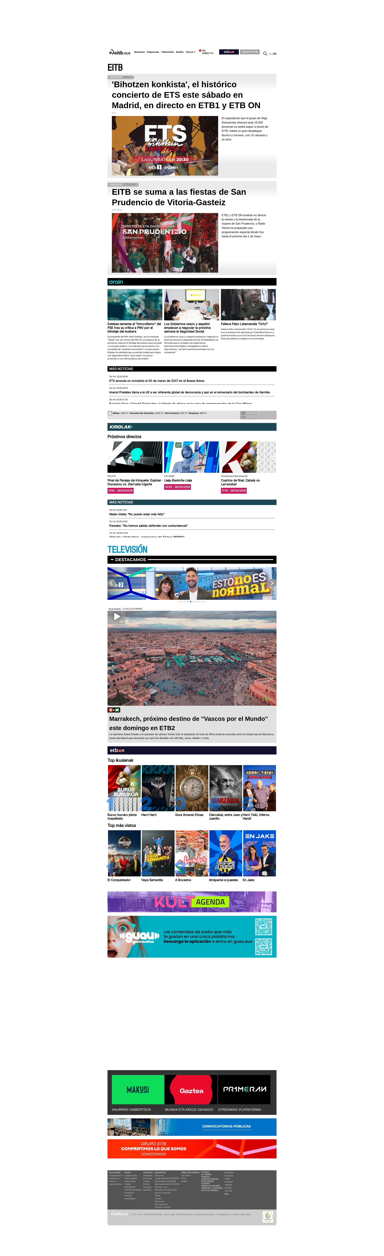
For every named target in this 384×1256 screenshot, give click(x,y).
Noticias (139, 52)
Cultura (146, 1184)
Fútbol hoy (159, 1175)
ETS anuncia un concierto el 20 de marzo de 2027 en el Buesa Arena (156, 381)
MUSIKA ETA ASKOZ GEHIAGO (189, 1109)
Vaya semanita (115, 1184)
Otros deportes (161, 1204)
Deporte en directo (163, 1207)
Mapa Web (245, 1214)
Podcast (128, 1196)
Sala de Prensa (209, 1190)
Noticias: (148, 1173)
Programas (129, 1193)
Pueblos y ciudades (212, 1188)
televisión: (115, 1173)
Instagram (229, 1182)
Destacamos (130, 559)
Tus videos (249, 417)
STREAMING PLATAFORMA (239, 1109)
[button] (274, 457)
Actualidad (147, 1175)
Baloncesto (159, 1201)
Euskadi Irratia (131, 1175)
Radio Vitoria (130, 1181)
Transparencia (223, 1214)
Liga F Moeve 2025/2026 (165, 1181)
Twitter (227, 1179)
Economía (147, 1178)
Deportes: (160, 1173)
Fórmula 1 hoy (161, 1187)
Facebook (229, 1176)
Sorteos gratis (209, 1179)
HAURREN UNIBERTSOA (131, 1109)
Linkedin (228, 1188)
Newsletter (229, 1173)
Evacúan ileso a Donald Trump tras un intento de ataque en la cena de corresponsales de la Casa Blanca (180, 404)
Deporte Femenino (163, 1193)
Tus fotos (249, 413)
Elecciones (207, 1181)
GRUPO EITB (250, 51)
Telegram (228, 1185)
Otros (189, 52)
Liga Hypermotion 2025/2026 (167, 1184)
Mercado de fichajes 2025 (166, 1190)
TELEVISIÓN (127, 549)
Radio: (128, 1173)
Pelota (157, 1196)
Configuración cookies (205, 1214)
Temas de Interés (210, 1186)
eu (270, 53)
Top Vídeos (186, 1175)
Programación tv (116, 1175)
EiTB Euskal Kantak (133, 1190)
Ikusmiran (147, 1187)
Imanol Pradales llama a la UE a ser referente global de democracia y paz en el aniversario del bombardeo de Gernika (189, 392)
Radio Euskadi (131, 1178)
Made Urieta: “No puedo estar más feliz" (137, 514)
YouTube (228, 1191)
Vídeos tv (113, 1181)
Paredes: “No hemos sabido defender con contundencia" (148, 525)
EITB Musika (130, 1187)
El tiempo (206, 1174)
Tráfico (205, 1177)
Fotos (183, 1178)
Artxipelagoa (130, 1198)
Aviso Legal (169, 1214)
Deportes (153, 52)
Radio (180, 52)
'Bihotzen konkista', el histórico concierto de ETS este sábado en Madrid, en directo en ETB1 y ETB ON (186, 95)
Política (146, 1181)
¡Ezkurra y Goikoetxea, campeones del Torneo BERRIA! (146, 537)
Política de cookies (184, 1214)
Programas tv (114, 1178)
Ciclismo (158, 1198)
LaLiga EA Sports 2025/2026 (167, 1178)
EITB (114, 67)
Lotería (205, 1183)
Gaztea (128, 1184)
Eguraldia (147, 1190)
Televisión (167, 52)
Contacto (235, 1214)
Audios (184, 1181)
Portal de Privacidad (153, 1214)
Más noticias (121, 369)
